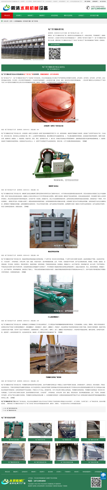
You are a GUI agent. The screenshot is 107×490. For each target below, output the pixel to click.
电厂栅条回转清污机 (11, 410)
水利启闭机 (54, 15)
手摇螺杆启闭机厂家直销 (53, 377)
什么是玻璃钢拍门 (53, 317)
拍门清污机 (103, 1)
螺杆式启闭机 (68, 15)
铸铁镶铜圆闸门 (87, 471)
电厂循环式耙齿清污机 (12, 408)
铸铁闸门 (30, 15)
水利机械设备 (18, 21)
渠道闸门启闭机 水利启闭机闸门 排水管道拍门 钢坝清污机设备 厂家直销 (47, 486)
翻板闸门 (15, 471)
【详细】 (84, 141)
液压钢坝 (50, 471)
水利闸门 (19, 15)
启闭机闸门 (95, 1)
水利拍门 (81, 15)
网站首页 (7, 15)
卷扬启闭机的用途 (53, 251)
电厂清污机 (35, 21)
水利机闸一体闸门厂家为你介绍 (53, 126)
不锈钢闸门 (68, 471)
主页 (11, 21)
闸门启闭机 (87, 1)
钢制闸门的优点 (53, 186)
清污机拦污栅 (94, 15)
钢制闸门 (42, 15)
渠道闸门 (42, 471)
